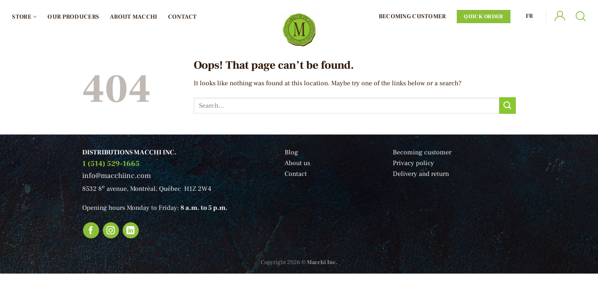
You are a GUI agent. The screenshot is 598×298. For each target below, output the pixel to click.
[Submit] (507, 105)
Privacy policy (413, 163)
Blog (291, 152)
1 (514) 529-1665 (111, 163)
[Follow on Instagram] (111, 230)
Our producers (73, 17)
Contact (182, 17)
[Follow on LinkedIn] (131, 230)
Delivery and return (421, 174)
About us (297, 163)
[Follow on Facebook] (91, 230)
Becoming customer (422, 152)
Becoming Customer (412, 16)
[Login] (560, 17)
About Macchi (133, 17)
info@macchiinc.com (116, 175)
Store (24, 17)
